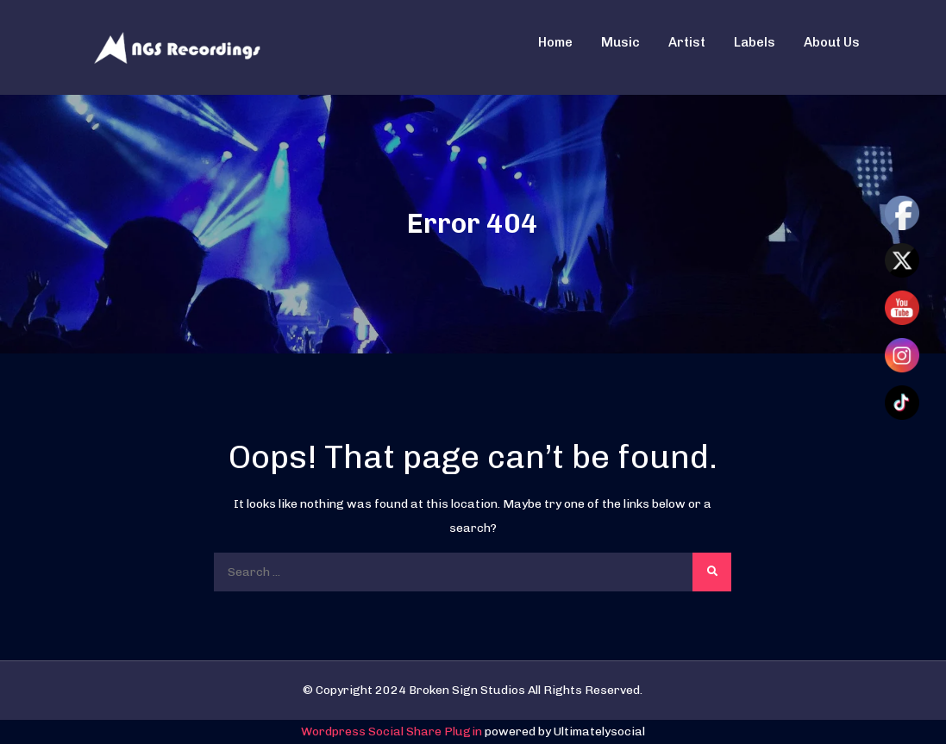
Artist (686, 42)
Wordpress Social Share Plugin (393, 731)
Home (555, 42)
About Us (832, 42)
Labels (754, 42)
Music (620, 42)
